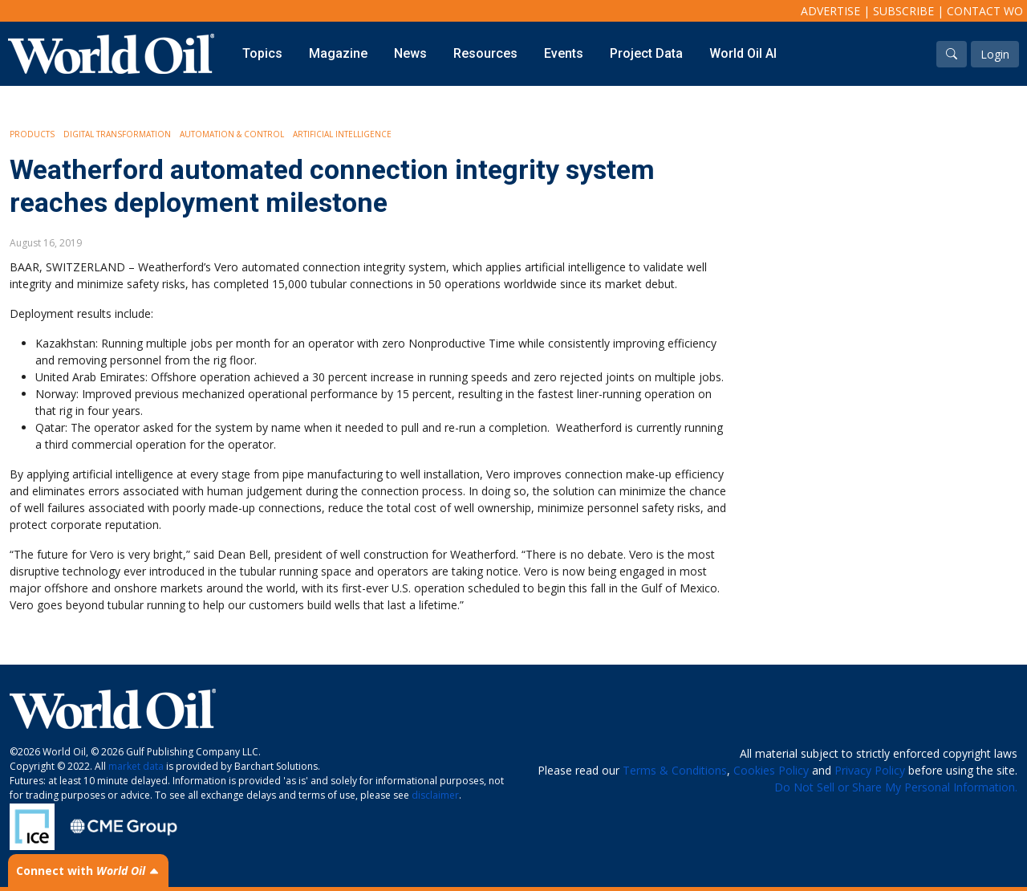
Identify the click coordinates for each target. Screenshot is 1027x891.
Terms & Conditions (675, 770)
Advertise (830, 10)
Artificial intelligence (342, 134)
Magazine (338, 53)
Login (994, 54)
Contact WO (985, 10)
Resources (485, 53)
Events (563, 53)
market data (136, 766)
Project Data (646, 53)
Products (32, 134)
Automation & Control (232, 134)
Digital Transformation (117, 134)
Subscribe (903, 10)
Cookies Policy (771, 770)
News (410, 53)
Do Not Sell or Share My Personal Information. (895, 787)
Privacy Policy (869, 770)
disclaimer (435, 795)
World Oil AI (743, 53)
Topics (262, 53)
